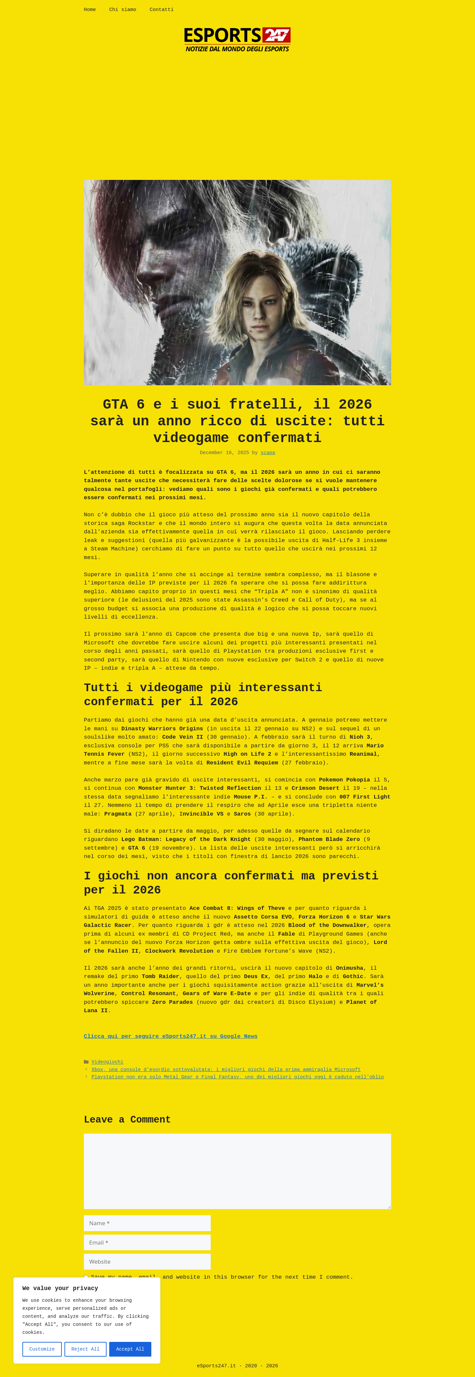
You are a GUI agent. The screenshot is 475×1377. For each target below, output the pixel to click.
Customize (42, 1349)
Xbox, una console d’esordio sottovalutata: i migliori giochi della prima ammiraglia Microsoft (226, 1069)
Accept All (130, 1349)
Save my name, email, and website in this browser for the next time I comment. (222, 1277)
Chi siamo (122, 10)
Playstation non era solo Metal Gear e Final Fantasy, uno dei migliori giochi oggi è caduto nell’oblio (238, 1077)
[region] (86, 1320)
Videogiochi (107, 1062)
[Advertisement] (237, 109)
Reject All (85, 1349)
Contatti (162, 10)
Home (90, 10)
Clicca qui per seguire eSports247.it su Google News (171, 1036)
